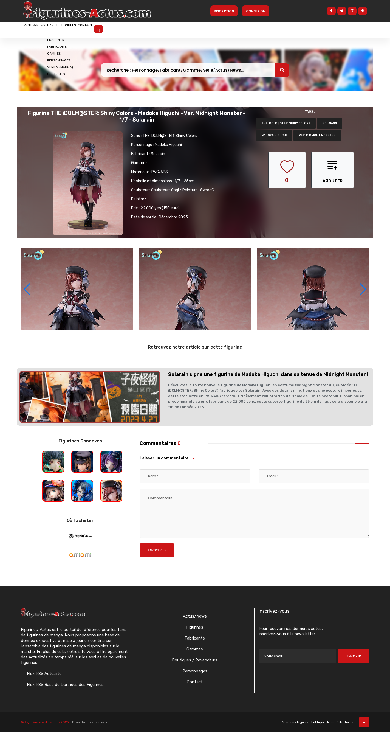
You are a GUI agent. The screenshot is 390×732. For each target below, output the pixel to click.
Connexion (255, 11)
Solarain (158, 154)
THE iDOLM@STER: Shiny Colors (170, 135)
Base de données (82, 29)
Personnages (194, 671)
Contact (118, 29)
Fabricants (195, 638)
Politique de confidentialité (332, 722)
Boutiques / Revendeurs (194, 660)
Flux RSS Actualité (43, 673)
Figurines (194, 627)
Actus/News (41, 29)
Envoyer (157, 550)
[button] (362, 289)
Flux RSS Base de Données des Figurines (65, 684)
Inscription (224, 11)
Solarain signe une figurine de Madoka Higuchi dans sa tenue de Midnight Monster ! (268, 374)
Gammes (194, 649)
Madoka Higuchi (168, 144)
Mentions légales (295, 722)
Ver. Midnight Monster (317, 135)
